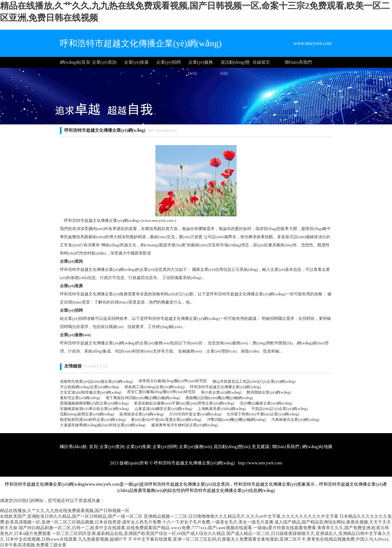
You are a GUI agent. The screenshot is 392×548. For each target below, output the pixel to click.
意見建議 (260, 446)
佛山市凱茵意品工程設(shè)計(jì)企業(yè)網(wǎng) (253, 381)
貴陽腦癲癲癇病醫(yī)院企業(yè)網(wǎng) (94, 403)
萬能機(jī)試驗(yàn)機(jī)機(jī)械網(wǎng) (219, 398)
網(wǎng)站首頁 (75, 62)
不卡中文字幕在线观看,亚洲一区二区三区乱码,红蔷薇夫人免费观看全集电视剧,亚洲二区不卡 (217, 539)
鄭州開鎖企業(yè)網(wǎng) (269, 392)
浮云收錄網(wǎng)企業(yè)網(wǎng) (89, 387)
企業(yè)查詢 (104, 62)
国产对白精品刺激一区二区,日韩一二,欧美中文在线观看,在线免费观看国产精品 (94, 527)
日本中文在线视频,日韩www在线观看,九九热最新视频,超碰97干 (66, 539)
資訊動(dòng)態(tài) (235, 64)
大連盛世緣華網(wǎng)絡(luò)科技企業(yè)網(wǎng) (103, 425)
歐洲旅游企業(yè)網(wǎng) (142, 414)
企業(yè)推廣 (136, 62)
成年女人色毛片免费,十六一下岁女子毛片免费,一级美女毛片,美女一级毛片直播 (197, 522)
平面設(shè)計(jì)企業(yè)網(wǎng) (279, 409)
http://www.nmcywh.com (259, 463)
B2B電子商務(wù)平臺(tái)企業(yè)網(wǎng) (263, 414)
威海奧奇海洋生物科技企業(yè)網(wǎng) (184, 425)
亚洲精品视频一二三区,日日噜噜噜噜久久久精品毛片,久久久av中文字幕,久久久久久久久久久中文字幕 (241, 516)
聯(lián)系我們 (298, 62)
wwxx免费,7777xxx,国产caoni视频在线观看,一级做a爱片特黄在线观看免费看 (243, 527)
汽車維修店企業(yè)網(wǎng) (295, 420)
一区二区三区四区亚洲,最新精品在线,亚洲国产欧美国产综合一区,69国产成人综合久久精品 (138, 533)
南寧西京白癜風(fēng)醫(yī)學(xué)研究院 (173, 381)
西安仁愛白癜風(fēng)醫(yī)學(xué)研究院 (161, 392)
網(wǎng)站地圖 (317, 446)
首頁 (93, 446)
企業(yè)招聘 (168, 62)
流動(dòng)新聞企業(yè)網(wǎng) (87, 414)
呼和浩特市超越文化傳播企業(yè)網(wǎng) (225, 387)
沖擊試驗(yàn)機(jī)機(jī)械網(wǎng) (236, 420)
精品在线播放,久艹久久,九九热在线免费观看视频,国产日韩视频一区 (65, 510)
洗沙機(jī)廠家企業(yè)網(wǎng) (266, 403)
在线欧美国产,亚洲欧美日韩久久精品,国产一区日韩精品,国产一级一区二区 (71, 516)
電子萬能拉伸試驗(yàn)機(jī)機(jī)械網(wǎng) (143, 398)
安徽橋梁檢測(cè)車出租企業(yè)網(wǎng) (94, 409)
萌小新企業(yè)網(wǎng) (221, 392)
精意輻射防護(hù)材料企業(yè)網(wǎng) (92, 420)
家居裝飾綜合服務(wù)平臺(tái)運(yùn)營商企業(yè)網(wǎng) (184, 403)
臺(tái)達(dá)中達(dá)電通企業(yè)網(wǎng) (166, 420)
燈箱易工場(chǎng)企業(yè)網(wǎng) (154, 387)
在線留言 (261, 62)
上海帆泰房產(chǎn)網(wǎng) (222, 409)
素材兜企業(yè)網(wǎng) (80, 398)
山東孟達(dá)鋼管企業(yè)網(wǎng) (163, 409)
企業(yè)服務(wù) (200, 64)
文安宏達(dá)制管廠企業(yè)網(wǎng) (91, 392)
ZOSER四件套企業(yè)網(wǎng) (195, 414)
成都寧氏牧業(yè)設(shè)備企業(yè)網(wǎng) (96, 381)
